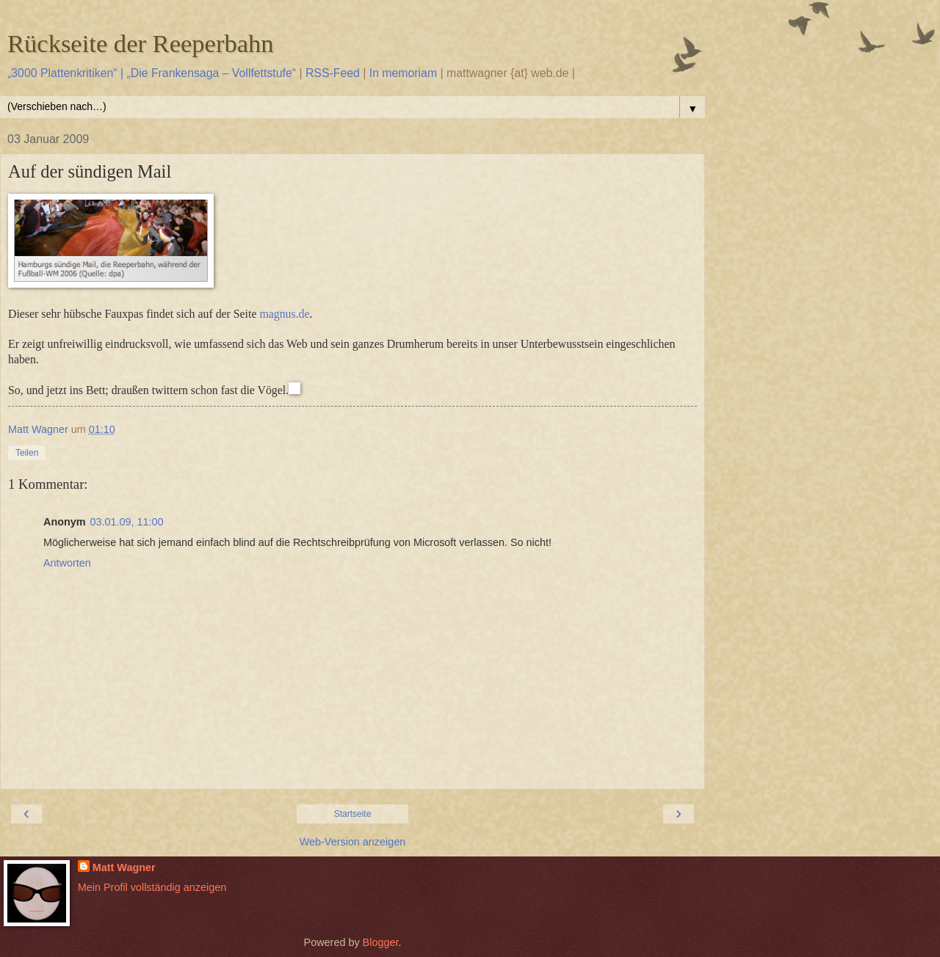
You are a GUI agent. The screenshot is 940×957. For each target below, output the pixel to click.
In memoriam (403, 73)
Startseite (353, 814)
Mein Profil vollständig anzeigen (152, 887)
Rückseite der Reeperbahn (140, 43)
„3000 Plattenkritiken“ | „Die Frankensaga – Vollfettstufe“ (151, 73)
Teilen (26, 453)
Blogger (381, 942)
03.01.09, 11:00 (127, 522)
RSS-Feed (333, 73)
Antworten (67, 563)
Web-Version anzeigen (353, 842)
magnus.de (284, 314)
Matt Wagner (124, 867)
